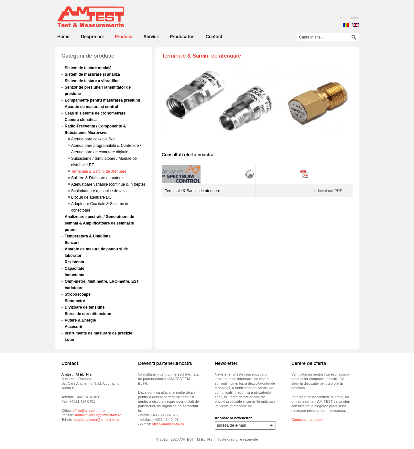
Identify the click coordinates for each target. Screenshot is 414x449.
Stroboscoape (78, 294)
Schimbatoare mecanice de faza (98, 191)
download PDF (329, 191)
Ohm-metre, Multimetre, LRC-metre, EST (102, 281)
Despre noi (92, 37)
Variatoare (74, 288)
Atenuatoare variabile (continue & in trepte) (108, 184)
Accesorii (73, 326)
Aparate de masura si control (91, 106)
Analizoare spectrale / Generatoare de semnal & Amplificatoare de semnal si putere (99, 223)
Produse (123, 37)
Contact (214, 37)
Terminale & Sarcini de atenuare (98, 171)
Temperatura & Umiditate (88, 236)
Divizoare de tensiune (84, 307)
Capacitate (74, 268)
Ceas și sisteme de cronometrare (95, 113)
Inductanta (74, 275)
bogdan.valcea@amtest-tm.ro (97, 420)
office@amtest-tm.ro (89, 410)
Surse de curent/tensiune (88, 314)
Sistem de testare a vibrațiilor (92, 81)
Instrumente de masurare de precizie (98, 333)
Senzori (72, 242)
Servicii (151, 37)
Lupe (69, 339)
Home (63, 37)
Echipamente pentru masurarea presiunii (102, 100)
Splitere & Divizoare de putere (97, 178)
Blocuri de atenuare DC (91, 197)
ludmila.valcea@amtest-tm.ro (98, 415)
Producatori (182, 37)
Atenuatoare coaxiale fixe (93, 139)
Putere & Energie (80, 320)
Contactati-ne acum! (307, 420)
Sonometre (75, 301)
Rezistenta (74, 262)
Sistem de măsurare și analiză (92, 74)
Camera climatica (81, 119)
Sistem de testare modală (88, 68)
